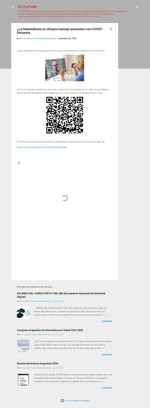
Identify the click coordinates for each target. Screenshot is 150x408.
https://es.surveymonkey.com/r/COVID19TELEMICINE (42, 147)
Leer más (107, 321)
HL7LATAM (27, 7)
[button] (110, 29)
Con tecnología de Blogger (75, 400)
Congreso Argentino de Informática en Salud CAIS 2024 (50, 330)
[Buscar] (137, 7)
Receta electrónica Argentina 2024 (37, 363)
